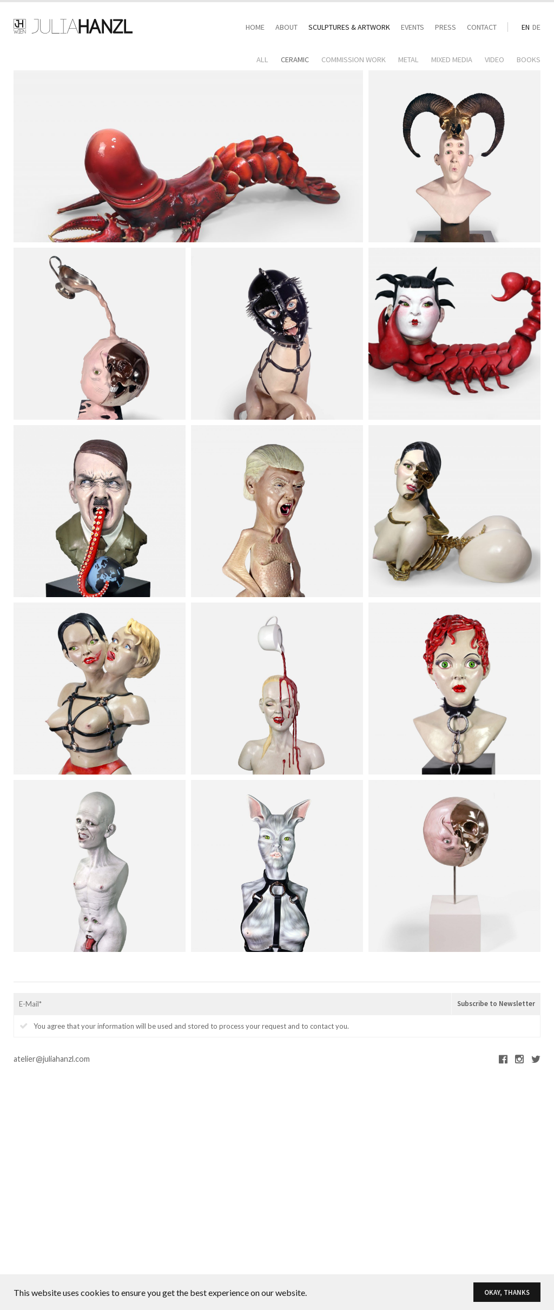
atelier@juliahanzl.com (52, 1058)
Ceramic (295, 59)
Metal (408, 59)
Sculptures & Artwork (349, 27)
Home (255, 27)
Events (412, 27)
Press (445, 27)
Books (528, 59)
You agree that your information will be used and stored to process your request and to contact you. (184, 1026)
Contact (482, 27)
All (262, 59)
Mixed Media (451, 59)
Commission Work (353, 59)
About (286, 27)
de (536, 27)
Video (494, 59)
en (526, 27)
